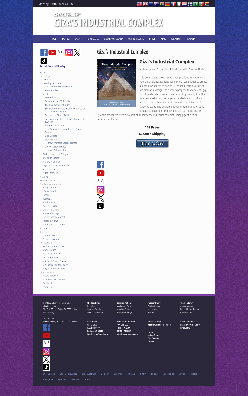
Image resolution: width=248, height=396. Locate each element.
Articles (46, 94)
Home (43, 72)
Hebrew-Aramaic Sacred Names (61, 142)
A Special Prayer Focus (54, 261)
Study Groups (49, 187)
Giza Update (51, 135)
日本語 (182, 374)
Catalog (44, 176)
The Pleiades (51, 90)
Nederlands (168, 374)
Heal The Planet (51, 257)
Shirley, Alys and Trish (54, 224)
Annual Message (51, 213)
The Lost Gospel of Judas (57, 105)
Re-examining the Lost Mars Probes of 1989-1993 (64, 120)
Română (75, 379)
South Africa (49, 202)
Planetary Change (51, 161)
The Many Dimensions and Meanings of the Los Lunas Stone (65, 110)
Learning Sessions (52, 83)
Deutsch (105, 374)
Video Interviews (51, 173)
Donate (44, 228)
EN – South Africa (68, 374)
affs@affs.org (48, 312)
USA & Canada (50, 191)
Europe (46, 195)
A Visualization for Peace (55, 265)
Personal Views (50, 220)
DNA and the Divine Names (58, 86)
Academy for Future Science (61, 303)
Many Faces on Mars (55, 125)
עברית (143, 374)
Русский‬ (62, 379)
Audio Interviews (51, 169)
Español (118, 374)
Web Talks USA (50, 206)
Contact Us (48, 287)
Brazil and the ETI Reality (57, 101)
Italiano (154, 374)
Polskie (193, 374)
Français (131, 374)
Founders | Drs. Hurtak (54, 279)
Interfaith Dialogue (95, 312)
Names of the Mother (56, 150)
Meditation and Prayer (54, 246)
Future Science (47, 180)
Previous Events (51, 239)
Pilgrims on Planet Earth (57, 115)
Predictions (50, 97)
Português (48, 379)
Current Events (50, 235)
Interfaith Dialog (51, 157)
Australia (47, 198)
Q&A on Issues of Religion (56, 154)
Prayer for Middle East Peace (57, 268)
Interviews (152, 309)
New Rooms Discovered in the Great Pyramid (63, 131)
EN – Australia (89, 374)
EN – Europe (49, 374)
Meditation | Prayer (125, 306)
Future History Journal (54, 217)
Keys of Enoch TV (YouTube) (56, 165)
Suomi (87, 379)
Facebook (47, 283)
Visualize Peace (123, 309)
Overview (47, 79)
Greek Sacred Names (55, 146)
